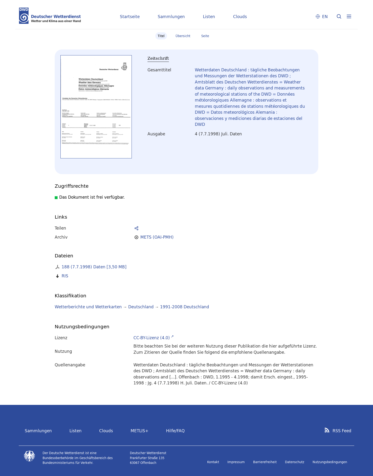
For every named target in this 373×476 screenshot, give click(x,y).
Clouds (240, 16)
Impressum (236, 462)
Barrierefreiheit (265, 462)
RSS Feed (342, 430)
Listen (209, 16)
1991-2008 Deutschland (184, 306)
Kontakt (213, 462)
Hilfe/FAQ (175, 430)
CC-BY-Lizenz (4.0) (151, 337)
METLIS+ (139, 430)
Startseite (130, 16)
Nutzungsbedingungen (330, 462)
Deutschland (141, 306)
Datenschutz (294, 462)
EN (325, 16)
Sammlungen (171, 16)
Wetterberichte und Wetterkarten (88, 306)
